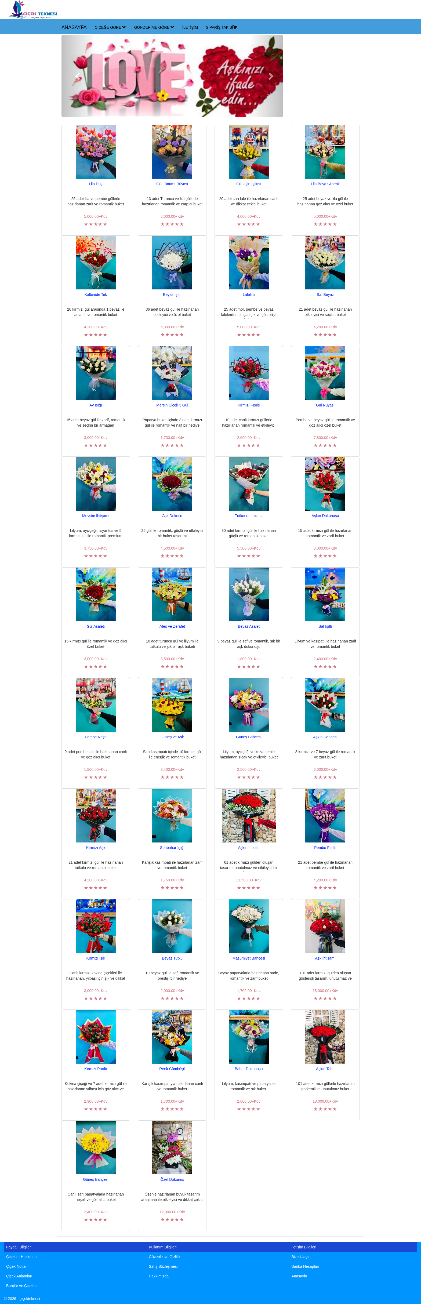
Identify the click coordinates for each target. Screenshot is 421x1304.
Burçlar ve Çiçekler (22, 1286)
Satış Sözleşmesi (163, 1266)
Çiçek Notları (17, 1266)
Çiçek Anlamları (19, 1276)
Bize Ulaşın (300, 1257)
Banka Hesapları (305, 1266)
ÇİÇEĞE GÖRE (110, 27)
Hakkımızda (159, 1276)
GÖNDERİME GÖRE (154, 27)
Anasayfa (299, 1276)
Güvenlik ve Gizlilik (164, 1257)
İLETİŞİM (190, 27)
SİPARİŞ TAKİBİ (221, 27)
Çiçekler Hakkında (21, 1257)
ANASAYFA (74, 27)
